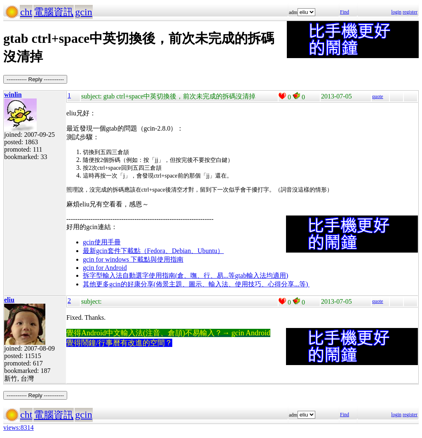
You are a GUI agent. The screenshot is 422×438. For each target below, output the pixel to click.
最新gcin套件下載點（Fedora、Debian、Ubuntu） (153, 250)
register (410, 12)
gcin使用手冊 (102, 242)
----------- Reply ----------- (35, 79)
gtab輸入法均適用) (261, 275)
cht (26, 12)
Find (344, 12)
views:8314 (18, 427)
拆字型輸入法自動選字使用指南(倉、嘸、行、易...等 (159, 275)
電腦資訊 (53, 12)
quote (377, 96)
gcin (83, 12)
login (396, 12)
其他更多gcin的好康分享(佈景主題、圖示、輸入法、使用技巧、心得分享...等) (196, 284)
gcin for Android (105, 267)
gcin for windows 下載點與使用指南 (133, 259)
